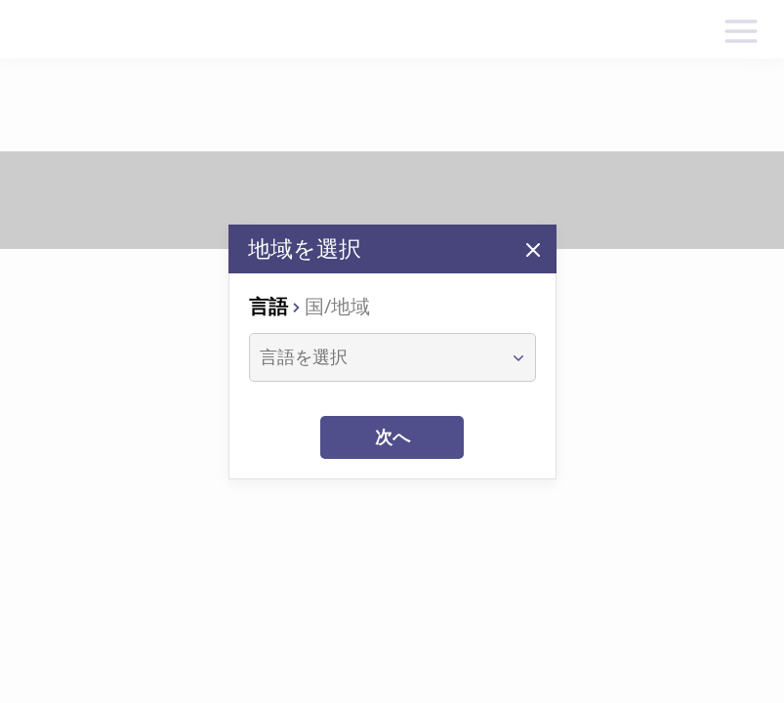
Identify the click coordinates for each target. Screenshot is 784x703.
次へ (392, 437)
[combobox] (374, 357)
